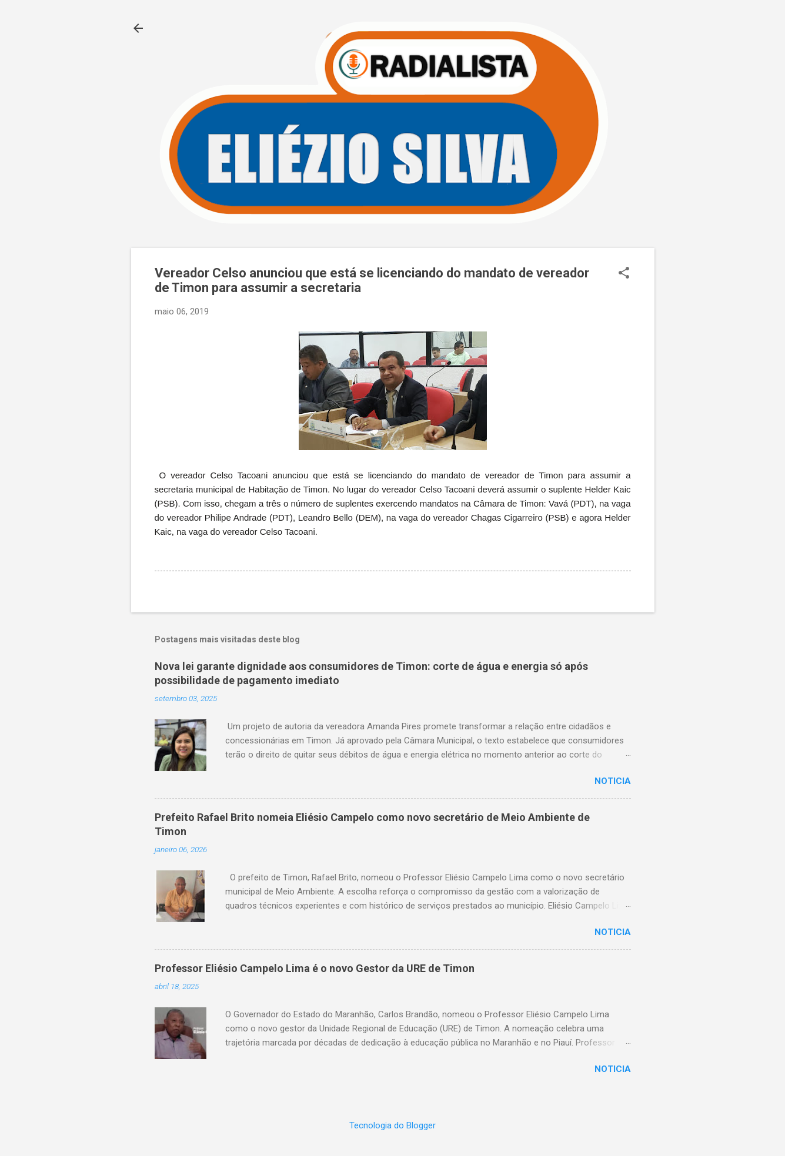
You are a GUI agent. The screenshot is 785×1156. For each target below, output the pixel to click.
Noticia (612, 781)
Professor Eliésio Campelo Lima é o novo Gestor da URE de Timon (315, 968)
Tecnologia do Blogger (392, 1125)
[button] (624, 274)
